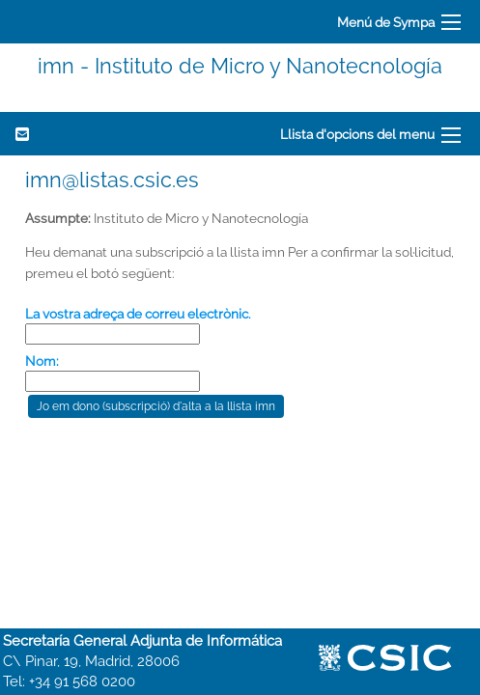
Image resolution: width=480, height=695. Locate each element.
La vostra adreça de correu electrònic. (138, 313)
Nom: (42, 361)
